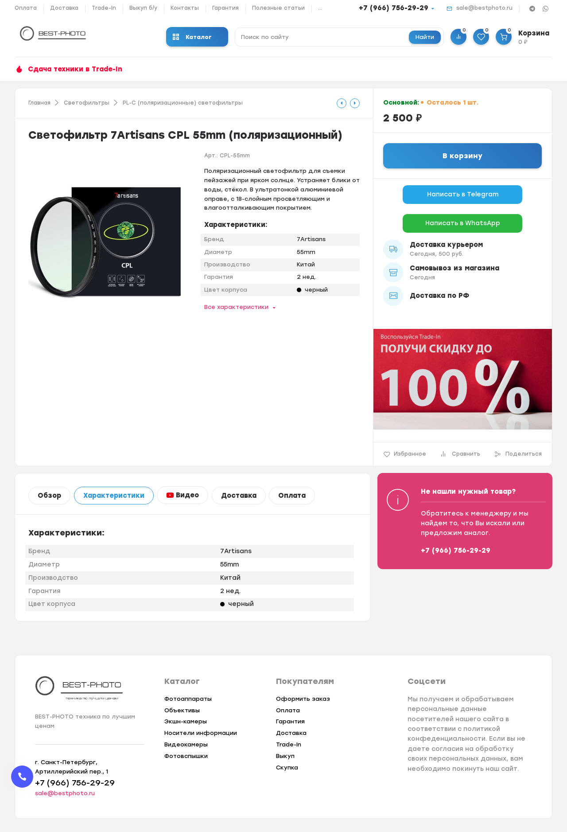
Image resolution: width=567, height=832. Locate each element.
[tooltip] (341, 103)
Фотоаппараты (188, 698)
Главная (39, 103)
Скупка (287, 767)
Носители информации (200, 733)
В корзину (462, 156)
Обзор (49, 496)
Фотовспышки (186, 756)
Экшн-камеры (185, 721)
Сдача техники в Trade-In (75, 69)
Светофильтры (86, 103)
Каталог (192, 37)
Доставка (64, 8)
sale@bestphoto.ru (484, 8)
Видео (182, 495)
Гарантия (225, 8)
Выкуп (285, 756)
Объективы (182, 710)
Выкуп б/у (143, 8)
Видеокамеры (186, 744)
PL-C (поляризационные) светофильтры (183, 103)
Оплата (26, 8)
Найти (425, 37)
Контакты (185, 8)
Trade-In (104, 8)
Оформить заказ (303, 698)
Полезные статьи (278, 8)
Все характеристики (236, 307)
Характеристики (113, 496)
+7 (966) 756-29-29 (393, 8)
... (320, 8)
